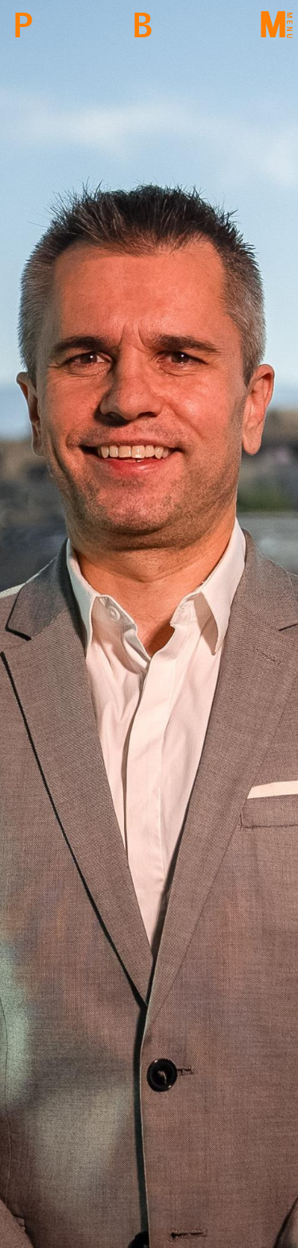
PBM (22, 26)
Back (142, 26)
